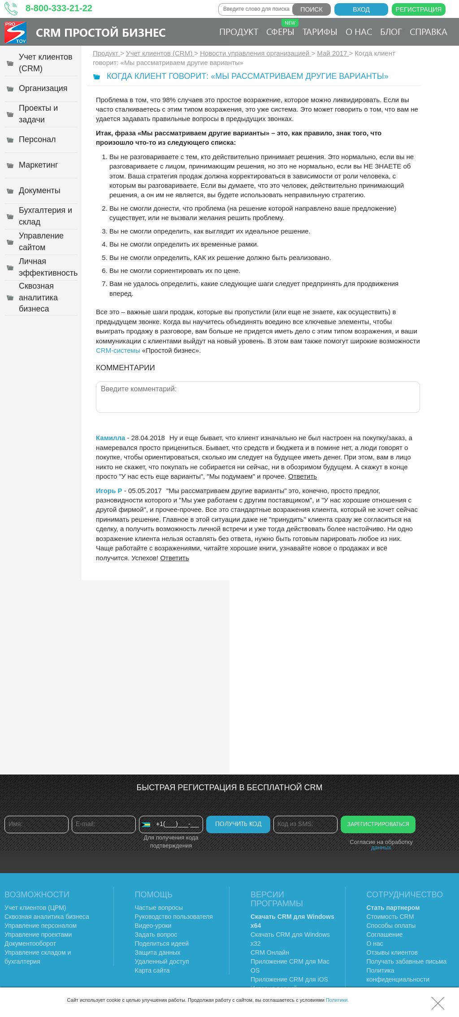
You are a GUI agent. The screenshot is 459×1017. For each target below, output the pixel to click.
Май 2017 (333, 53)
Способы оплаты (391, 925)
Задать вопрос (156, 934)
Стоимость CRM (390, 916)
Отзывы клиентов (392, 952)
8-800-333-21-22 (59, 8)
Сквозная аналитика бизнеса (46, 916)
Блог (391, 31)
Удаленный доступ (162, 961)
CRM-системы (118, 350)
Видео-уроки (153, 925)
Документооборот (30, 943)
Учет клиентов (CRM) (160, 53)
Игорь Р (109, 490)
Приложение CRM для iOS (289, 979)
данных (381, 847)
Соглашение (385, 934)
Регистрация (419, 9)
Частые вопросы (159, 907)
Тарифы (320, 31)
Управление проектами (38, 934)
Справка (428, 31)
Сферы (282, 28)
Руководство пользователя (174, 916)
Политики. (337, 1000)
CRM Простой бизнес (101, 32)
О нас (359, 31)
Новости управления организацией (255, 53)
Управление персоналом (40, 925)
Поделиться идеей (162, 943)
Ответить (302, 476)
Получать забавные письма (407, 961)
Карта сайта (152, 970)
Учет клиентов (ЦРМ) (35, 907)
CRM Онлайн (270, 952)
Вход (361, 9)
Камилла (110, 437)
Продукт (238, 31)
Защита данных (158, 952)
